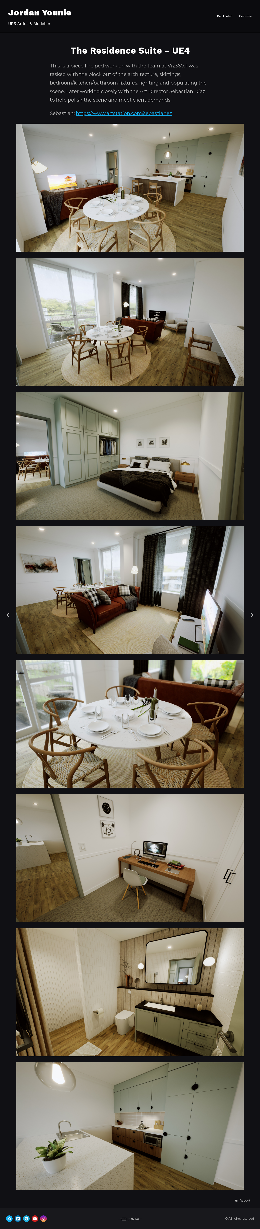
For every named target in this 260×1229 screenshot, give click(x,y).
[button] (242, 1200)
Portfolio (225, 16)
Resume (245, 16)
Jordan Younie (40, 12)
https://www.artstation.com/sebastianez (124, 113)
